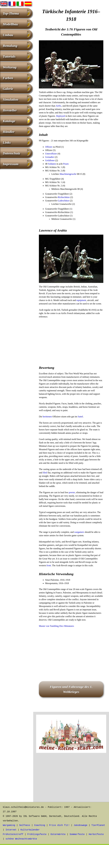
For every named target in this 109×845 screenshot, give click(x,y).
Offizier (48, 147)
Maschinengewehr (68, 174)
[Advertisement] (71, 341)
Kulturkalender (30, 830)
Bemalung (10, 46)
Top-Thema (11, 13)
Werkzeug (9, 67)
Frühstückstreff (13, 834)
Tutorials (9, 56)
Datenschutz (11, 153)
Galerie (8, 89)
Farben (8, 78)
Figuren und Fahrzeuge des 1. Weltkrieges (71, 689)
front (49, 565)
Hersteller (10, 110)
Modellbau (10, 24)
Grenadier (49, 157)
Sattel (80, 416)
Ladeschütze (63, 200)
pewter (72, 492)
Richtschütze (64, 197)
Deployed (60, 116)
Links (7, 142)
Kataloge (9, 121)
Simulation (10, 99)
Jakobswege (80, 825)
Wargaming (9, 825)
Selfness (24, 825)
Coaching (39, 825)
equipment (81, 300)
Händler (8, 132)
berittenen (47, 416)
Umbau (8, 35)
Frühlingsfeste (36, 834)
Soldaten (52, 164)
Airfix (58, 106)
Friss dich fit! (59, 825)
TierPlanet (98, 825)
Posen (66, 164)
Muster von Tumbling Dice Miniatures (56, 626)
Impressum (10, 164)
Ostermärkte (58, 834)
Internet (11, 830)
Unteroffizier (51, 153)
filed (45, 472)
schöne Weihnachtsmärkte (21, 839)
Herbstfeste (96, 834)
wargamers (79, 532)
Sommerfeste (77, 834)
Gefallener (50, 160)
